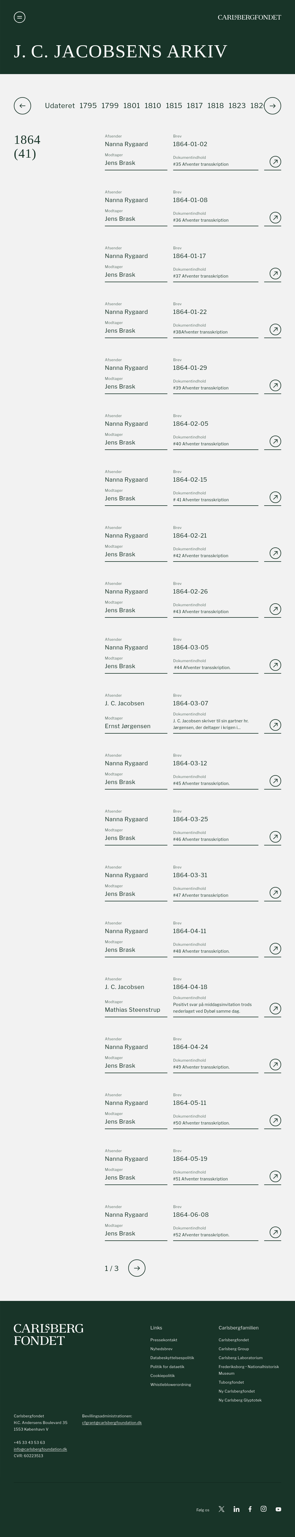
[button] (272, 105)
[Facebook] (250, 1510)
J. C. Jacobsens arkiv (121, 51)
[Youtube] (278, 1510)
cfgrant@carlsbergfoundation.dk (112, 1422)
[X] (221, 1510)
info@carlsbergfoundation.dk (40, 1449)
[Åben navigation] (19, 17)
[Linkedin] (236, 1510)
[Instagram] (263, 1510)
